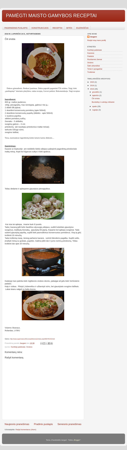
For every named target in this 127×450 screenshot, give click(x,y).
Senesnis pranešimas (69, 424)
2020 (92, 82)
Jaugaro (93, 37)
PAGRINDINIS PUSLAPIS (16, 28)
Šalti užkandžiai (93, 66)
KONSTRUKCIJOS (40, 28)
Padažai (90, 56)
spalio (94, 106)
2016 (92, 89)
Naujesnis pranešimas (17, 424)
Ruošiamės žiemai (94, 59)
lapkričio (95, 95)
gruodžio (96, 92)
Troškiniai (91, 72)
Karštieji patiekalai (18, 347)
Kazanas (90, 53)
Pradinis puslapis (43, 424)
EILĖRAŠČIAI (82, 28)
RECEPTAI (57, 28)
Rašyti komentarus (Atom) (26, 430)
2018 (92, 85)
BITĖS (69, 28)
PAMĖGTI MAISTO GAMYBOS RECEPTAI (51, 15)
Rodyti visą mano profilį (96, 40)
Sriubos (29, 347)
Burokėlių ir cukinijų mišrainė (103, 102)
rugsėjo (95, 110)
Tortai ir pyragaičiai (94, 69)
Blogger (77, 440)
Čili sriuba (96, 98)
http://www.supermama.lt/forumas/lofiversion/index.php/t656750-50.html (32, 339)
